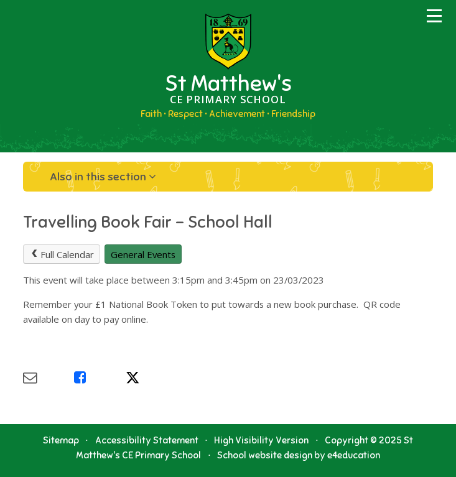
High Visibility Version (261, 440)
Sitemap (61, 440)
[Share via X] (151, 378)
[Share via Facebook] (99, 378)
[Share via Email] (48, 378)
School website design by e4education (298, 455)
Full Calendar (61, 254)
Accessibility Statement (146, 440)
